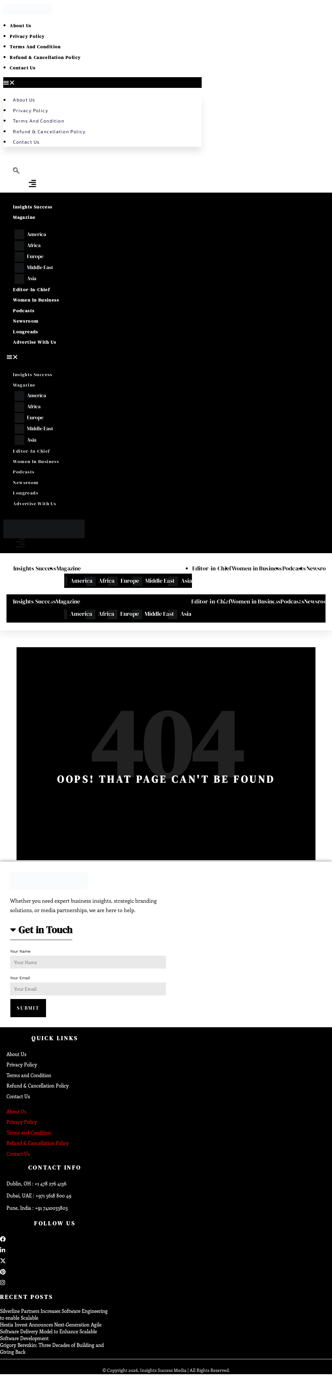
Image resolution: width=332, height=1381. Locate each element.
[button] (102, 82)
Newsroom (25, 321)
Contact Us (22, 68)
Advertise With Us (34, 342)
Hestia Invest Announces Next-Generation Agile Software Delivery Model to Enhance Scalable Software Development (50, 1332)
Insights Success (32, 207)
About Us (20, 25)
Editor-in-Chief (31, 289)
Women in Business (36, 300)
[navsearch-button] (16, 170)
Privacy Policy (27, 36)
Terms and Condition (35, 46)
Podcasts (23, 310)
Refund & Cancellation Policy (45, 57)
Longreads (25, 331)
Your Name (20, 951)
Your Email (20, 978)
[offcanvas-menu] (32, 183)
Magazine (24, 217)
